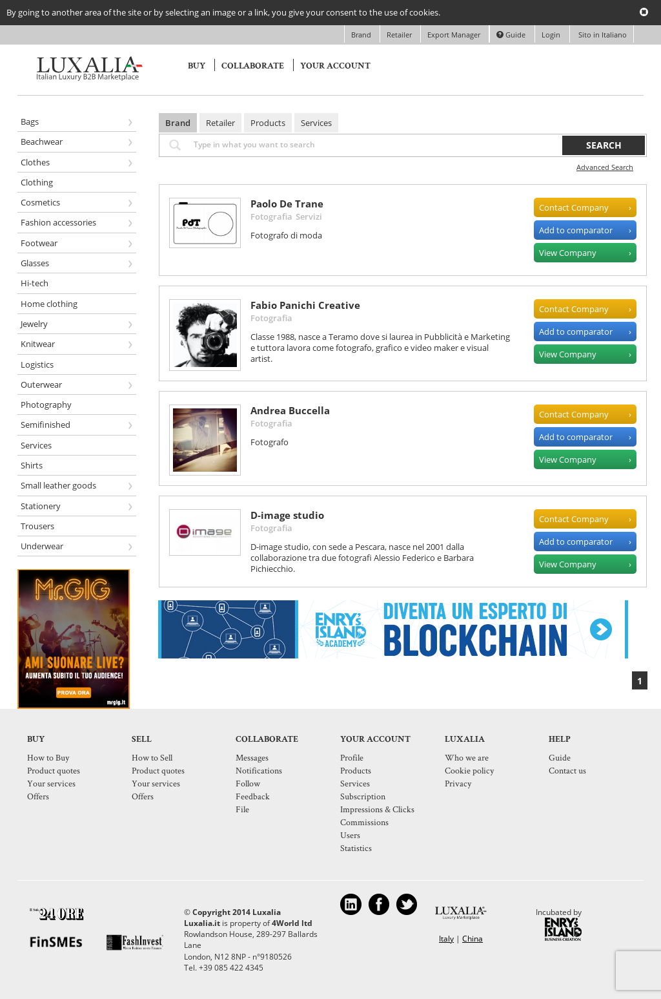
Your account (335, 66)
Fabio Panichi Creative (305, 305)
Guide (510, 34)
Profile (351, 757)
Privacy (458, 783)
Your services (51, 783)
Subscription (362, 796)
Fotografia (271, 216)
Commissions (364, 822)
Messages (252, 757)
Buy (196, 66)
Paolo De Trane (286, 203)
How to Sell (152, 757)
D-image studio (287, 515)
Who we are (467, 757)
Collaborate (252, 66)
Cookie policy (469, 770)
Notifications (259, 770)
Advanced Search (604, 167)
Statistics (356, 848)
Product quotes (53, 770)
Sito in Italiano (601, 34)
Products (267, 123)
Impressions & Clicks (377, 809)
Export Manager (454, 34)
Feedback (253, 796)
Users (350, 835)
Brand (362, 34)
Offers (38, 796)
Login (551, 34)
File (242, 809)
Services (316, 123)
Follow (248, 783)
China (472, 938)
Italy (446, 938)
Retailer (400, 34)
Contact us (567, 770)
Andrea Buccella (290, 410)
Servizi (309, 216)
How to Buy (48, 757)
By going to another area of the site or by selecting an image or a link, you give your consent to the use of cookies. (223, 12)
